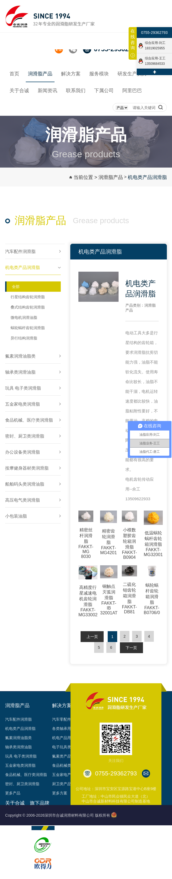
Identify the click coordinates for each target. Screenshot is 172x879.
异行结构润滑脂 (24, 338)
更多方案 (59, 793)
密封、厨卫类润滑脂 (22, 784)
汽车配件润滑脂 (18, 719)
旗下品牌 (39, 803)
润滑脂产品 (110, 177)
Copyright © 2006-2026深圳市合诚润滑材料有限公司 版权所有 (57, 815)
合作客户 (12, 863)
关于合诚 (15, 803)
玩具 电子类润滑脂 (21, 756)
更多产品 (12, 793)
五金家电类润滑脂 (20, 765)
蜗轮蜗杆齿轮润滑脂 (28, 328)
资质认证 (12, 844)
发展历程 (12, 826)
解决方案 (62, 705)
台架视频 (12, 872)
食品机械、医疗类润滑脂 (26, 774)
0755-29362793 (154, 32)
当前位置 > (85, 177)
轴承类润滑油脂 (18, 747)
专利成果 (12, 854)
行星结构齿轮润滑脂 (28, 297)
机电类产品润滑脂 (147, 177)
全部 (16, 286)
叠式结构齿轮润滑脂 (28, 307)
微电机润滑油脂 (24, 317)
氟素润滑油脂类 (18, 738)
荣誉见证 (12, 835)
